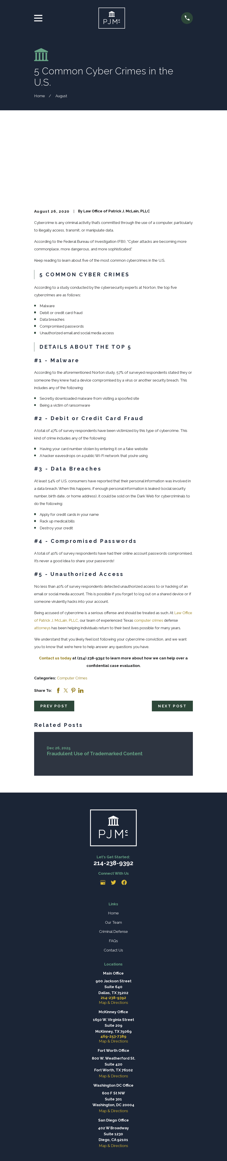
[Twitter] (113, 822)
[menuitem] (40, 1151)
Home (113, 852)
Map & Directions (113, 942)
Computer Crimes (72, 617)
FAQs (113, 880)
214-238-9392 (113, 802)
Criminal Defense (113, 871)
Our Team (113, 862)
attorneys (42, 567)
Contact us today (55, 597)
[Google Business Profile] (103, 822)
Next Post (172, 645)
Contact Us (113, 890)
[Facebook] (124, 822)
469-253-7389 (113, 976)
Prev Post (54, 645)
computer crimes (148, 560)
